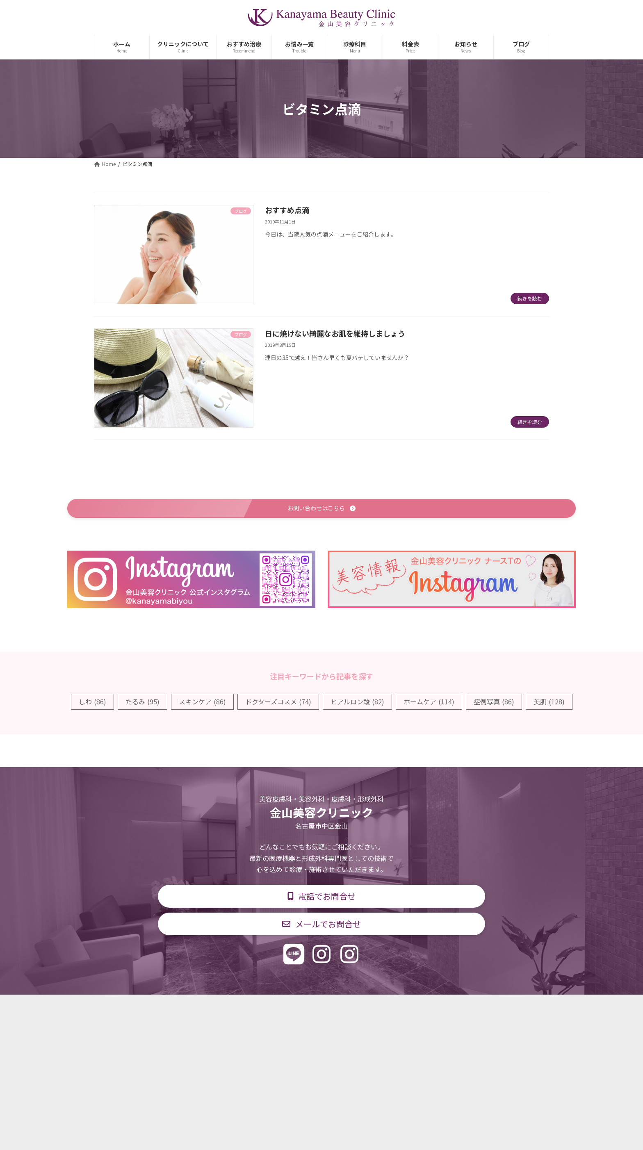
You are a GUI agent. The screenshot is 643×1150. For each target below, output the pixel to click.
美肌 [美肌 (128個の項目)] (549, 703)
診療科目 (224, 1007)
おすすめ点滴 (287, 210)
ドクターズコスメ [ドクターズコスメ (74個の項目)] (278, 703)
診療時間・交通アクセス (286, 1007)
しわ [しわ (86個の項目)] (92, 703)
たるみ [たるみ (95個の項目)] (142, 703)
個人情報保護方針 (439, 1007)
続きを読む (530, 298)
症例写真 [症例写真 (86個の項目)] (494, 703)
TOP (187, 1007)
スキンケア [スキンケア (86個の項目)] (202, 703)
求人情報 (385, 1007)
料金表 (346, 1007)
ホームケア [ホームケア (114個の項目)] (429, 703)
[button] (321, 509)
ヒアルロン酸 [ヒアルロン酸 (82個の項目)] (357, 703)
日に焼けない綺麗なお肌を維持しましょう (335, 333)
